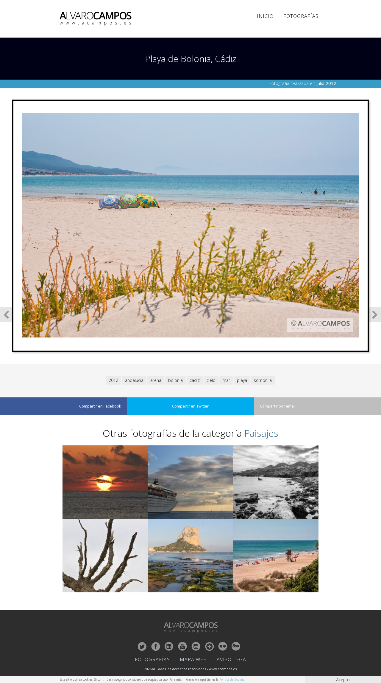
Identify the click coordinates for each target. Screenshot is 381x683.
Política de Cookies (232, 679)
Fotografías (300, 16)
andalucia (134, 380)
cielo (211, 380)
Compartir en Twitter (190, 406)
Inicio (265, 16)
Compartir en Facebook (100, 406)
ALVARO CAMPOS (97, 19)
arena (155, 380)
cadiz (195, 380)
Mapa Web (193, 659)
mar (226, 380)
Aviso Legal (233, 659)
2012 (113, 380)
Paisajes (261, 433)
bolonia (175, 380)
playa (242, 380)
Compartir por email (278, 406)
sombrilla (263, 380)
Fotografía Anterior (6, 314)
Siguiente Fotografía (375, 314)
